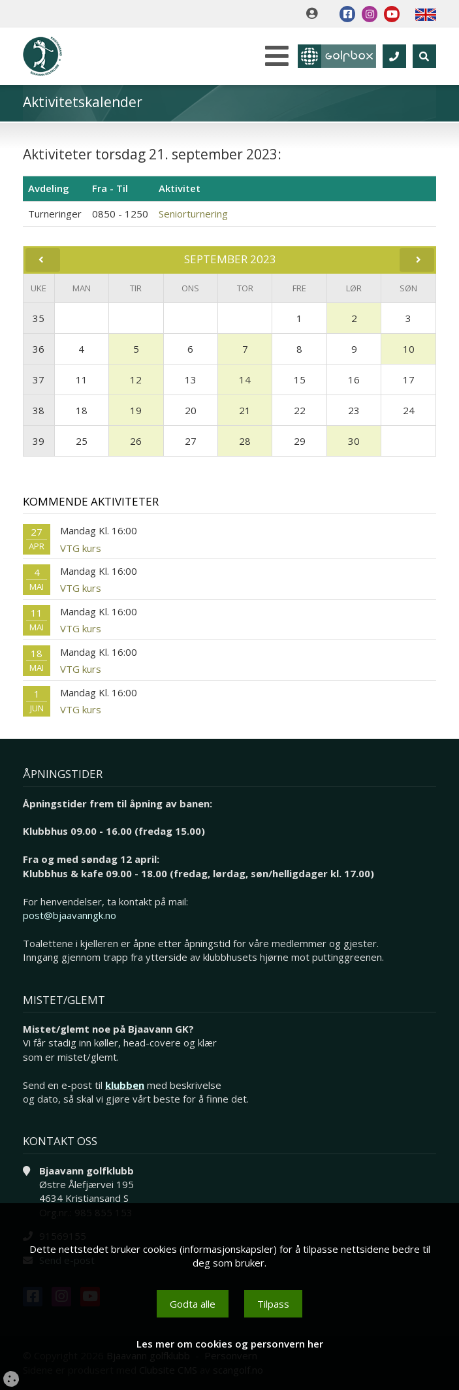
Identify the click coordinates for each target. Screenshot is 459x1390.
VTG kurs (80, 548)
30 (354, 440)
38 (38, 410)
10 (409, 348)
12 (136, 379)
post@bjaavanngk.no (69, 915)
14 (245, 379)
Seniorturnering (193, 213)
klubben (124, 1084)
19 (136, 410)
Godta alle (192, 1303)
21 (245, 410)
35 (38, 318)
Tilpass (273, 1303)
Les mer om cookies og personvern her (229, 1343)
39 (38, 440)
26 (136, 440)
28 (245, 440)
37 (38, 379)
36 (38, 348)
